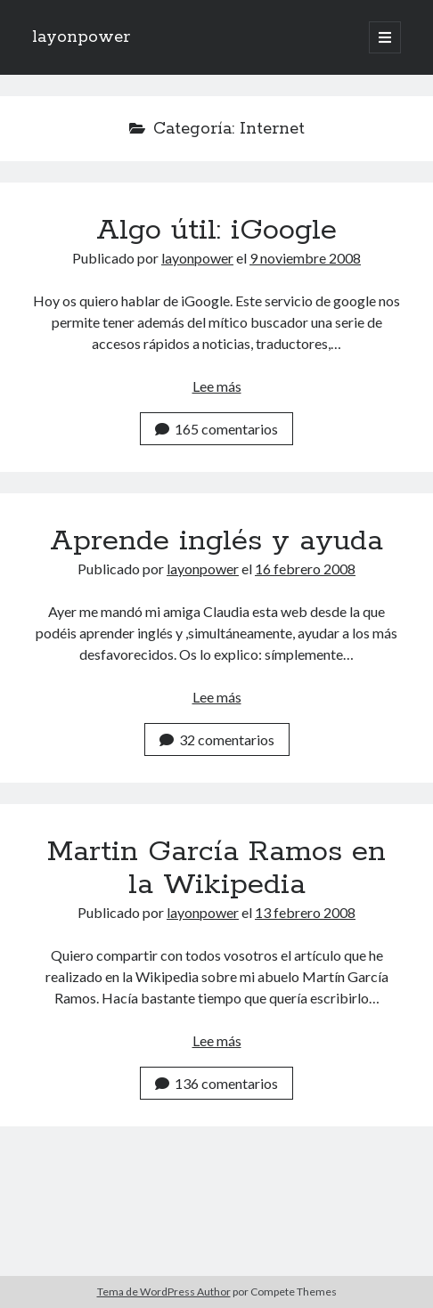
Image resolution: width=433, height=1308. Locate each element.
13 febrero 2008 (305, 912)
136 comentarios (216, 1083)
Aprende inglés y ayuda (216, 541)
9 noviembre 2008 (305, 257)
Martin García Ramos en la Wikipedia (216, 868)
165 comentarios (216, 428)
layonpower (81, 37)
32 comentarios (216, 739)
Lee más (216, 386)
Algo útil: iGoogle (216, 230)
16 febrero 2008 (305, 568)
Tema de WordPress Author (164, 1291)
